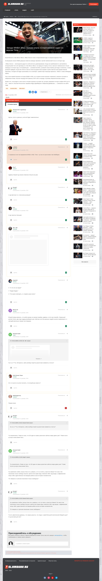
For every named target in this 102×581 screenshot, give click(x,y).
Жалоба (7, 97)
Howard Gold (16, 333)
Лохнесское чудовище (19, 109)
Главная (7, 10)
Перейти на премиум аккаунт (84, 560)
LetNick (15, 147)
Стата (16, 10)
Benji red (15, 309)
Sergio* (15, 187)
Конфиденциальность (10, 560)
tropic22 (15, 280)
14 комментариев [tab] (12, 104)
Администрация (42, 560)
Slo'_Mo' (15, 227)
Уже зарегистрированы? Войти (78, 4)
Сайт (32, 10)
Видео (25, 10)
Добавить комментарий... (23, 543)
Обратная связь (52, 560)
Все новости (85, 261)
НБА (6, 95)
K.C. (14, 207)
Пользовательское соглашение (27, 560)
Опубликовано (20, 112)
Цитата (15, 139)
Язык (50, 573)
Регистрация (93, 4)
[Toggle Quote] (10, 340)
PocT (14, 167)
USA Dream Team (18, 375)
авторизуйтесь (59, 535)
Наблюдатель (17, 395)
